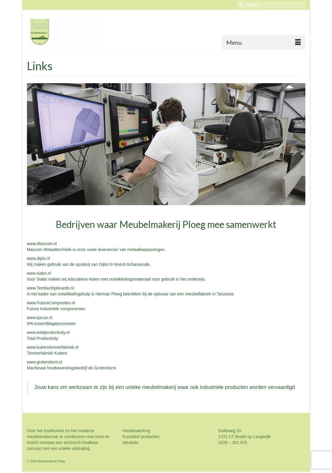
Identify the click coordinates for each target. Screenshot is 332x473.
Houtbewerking (136, 430)
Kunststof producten (142, 436)
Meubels (130, 442)
